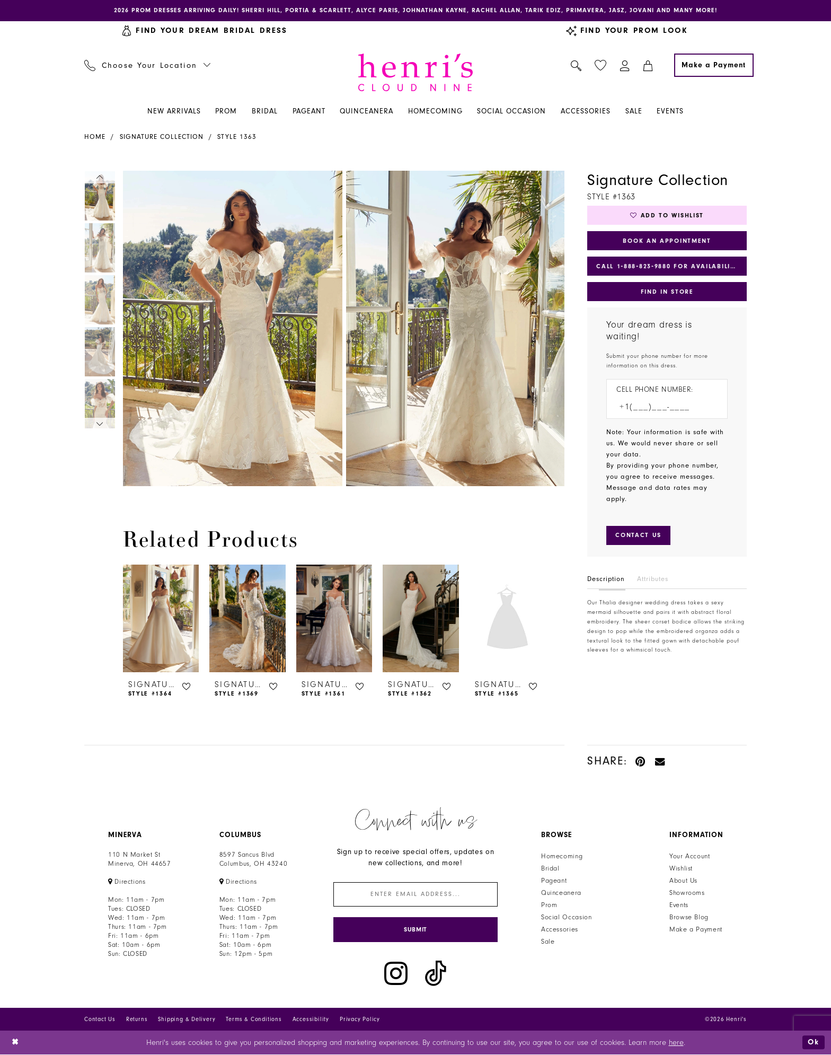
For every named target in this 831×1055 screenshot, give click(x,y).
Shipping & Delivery (186, 1019)
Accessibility (311, 1019)
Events (678, 905)
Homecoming (561, 856)
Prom (549, 905)
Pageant (554, 880)
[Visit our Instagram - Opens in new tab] (396, 974)
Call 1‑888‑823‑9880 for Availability (667, 266)
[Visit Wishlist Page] (600, 65)
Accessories (559, 929)
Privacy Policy (360, 1019)
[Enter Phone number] (661, 407)
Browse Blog (689, 917)
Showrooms (687, 892)
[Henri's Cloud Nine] (415, 72)
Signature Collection (162, 136)
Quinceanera (561, 892)
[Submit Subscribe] (415, 930)
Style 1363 (237, 136)
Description (606, 579)
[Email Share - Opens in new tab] (660, 761)
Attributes (652, 579)
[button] (625, 65)
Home (94, 136)
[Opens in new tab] (127, 881)
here (676, 1043)
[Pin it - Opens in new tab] (641, 761)
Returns (137, 1019)
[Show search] (576, 65)
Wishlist (681, 868)
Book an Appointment (667, 240)
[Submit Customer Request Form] (638, 536)
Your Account (689, 856)
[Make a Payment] (714, 65)
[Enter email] (415, 894)
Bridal (550, 868)
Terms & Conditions (253, 1019)
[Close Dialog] (15, 1043)
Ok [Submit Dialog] (813, 1042)
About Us (683, 880)
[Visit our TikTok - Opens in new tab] (436, 974)
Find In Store (666, 292)
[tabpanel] (230, 328)
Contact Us (100, 1019)
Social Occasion (566, 917)
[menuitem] (147, 65)
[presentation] (161, 618)
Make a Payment (695, 929)
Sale (548, 941)
